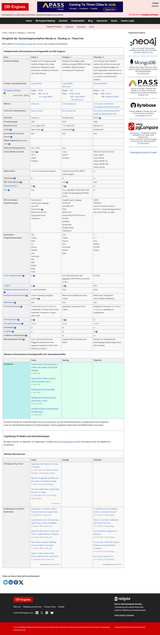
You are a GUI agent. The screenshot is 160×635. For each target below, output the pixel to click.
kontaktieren (51, 422)
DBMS (4, 33)
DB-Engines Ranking (45, 21)
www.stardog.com (69, 104)
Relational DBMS (100, 84)
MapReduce (9, 302)
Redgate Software (150, 14)
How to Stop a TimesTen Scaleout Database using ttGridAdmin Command (106, 545)
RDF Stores (78, 100)
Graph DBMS (36, 84)
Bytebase (69, 27)
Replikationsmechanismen (14, 295)
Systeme (63, 21)
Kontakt (61, 607)
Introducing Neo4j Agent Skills (43, 389)
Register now (143, 95)
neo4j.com (35, 104)
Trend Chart (17, 95)
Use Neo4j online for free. (143, 52)
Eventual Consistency (48, 306)
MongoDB (81, 27)
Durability (7, 331)
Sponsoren (102, 21)
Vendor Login (127, 21)
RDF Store (66, 87)
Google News (55, 564)
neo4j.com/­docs (37, 111)
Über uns (17, 607)
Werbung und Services (32, 607)
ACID (33, 324)
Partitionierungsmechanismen (16, 289)
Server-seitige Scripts (13, 275)
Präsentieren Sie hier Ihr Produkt (143, 152)
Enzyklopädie (77, 21)
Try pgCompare (143, 143)
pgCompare (134, 133)
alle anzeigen (55, 503)
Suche (114, 21)
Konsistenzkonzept (12, 306)
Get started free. (143, 73)
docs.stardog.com (69, 111)
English (155, 3)
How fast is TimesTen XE (103, 556)
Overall (45, 94)
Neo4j (91, 27)
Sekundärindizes (10, 186)
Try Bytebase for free (143, 115)
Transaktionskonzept (12, 323)
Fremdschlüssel (10, 319)
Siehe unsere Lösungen (124, 615)
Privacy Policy (50, 607)
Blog (90, 21)
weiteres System (26, 44)
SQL (5, 190)
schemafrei (35, 171)
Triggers (7, 285)
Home (29, 21)
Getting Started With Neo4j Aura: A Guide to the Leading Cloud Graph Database (44, 367)
